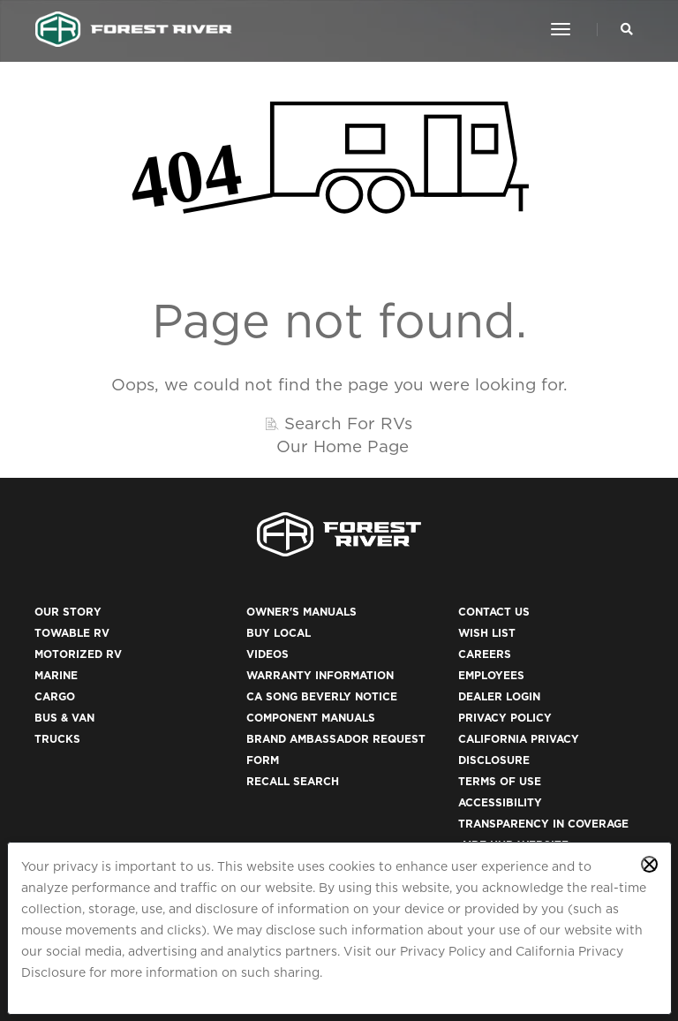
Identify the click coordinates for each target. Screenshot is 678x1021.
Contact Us (494, 611)
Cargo (54, 696)
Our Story (68, 611)
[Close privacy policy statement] (649, 864)
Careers (484, 654)
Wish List (487, 632)
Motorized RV (78, 654)
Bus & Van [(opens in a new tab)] (64, 717)
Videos (267, 654)
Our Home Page (342, 446)
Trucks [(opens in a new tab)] (57, 738)
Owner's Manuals (301, 611)
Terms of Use (499, 781)
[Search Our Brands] (627, 29)
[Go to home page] (133, 29)
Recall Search (292, 781)
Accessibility (500, 802)
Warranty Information (320, 675)
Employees (491, 675)
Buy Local (278, 632)
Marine (56, 675)
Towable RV (71, 632)
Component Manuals (310, 717)
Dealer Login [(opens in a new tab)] (499, 696)
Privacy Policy (443, 951)
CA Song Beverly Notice (321, 696)
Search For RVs (348, 423)
